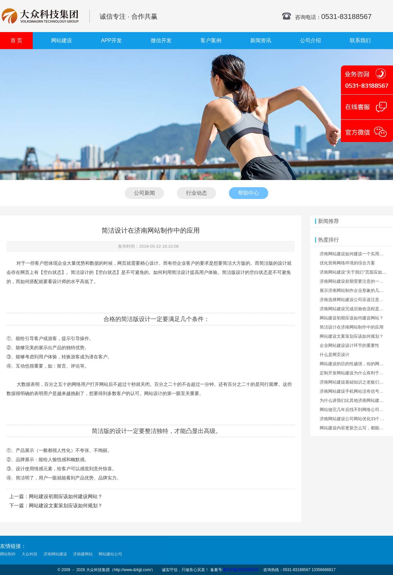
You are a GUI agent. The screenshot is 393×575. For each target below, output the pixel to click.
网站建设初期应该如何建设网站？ (66, 496)
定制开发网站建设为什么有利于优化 (354, 372)
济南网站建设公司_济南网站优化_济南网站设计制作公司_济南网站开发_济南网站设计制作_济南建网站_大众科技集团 (40, 16)
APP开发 (111, 40)
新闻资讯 (260, 40)
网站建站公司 (110, 554)
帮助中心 (248, 193)
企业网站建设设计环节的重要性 (349, 345)
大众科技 (29, 554)
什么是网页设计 (334, 354)
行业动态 (196, 193)
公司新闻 (144, 193)
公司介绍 (310, 40)
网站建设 (61, 40)
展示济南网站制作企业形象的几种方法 (356, 290)
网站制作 (8, 554)
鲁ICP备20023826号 (241, 569)
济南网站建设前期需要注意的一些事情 (356, 281)
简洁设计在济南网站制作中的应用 (352, 327)
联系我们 (360, 40)
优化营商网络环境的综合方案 (347, 263)
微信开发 (161, 40)
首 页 (16, 40)
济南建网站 (83, 554)
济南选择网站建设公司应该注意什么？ (356, 299)
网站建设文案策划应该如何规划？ (66, 505)
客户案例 (210, 40)
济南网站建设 (55, 554)
